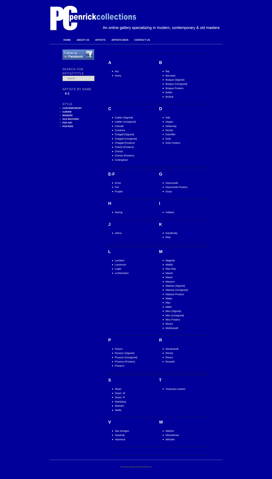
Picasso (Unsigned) (126, 357)
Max (167, 302)
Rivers (169, 357)
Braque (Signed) (174, 79)
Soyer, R (120, 397)
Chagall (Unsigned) (126, 138)
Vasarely (120, 435)
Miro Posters (172, 319)
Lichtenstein (122, 273)
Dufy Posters (172, 142)
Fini (117, 187)
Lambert (119, 260)
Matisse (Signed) (175, 285)
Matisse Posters (174, 294)
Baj (167, 71)
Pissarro (119, 365)
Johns (118, 233)
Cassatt (119, 126)
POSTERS (67, 126)
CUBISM (66, 111)
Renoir (169, 353)
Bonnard (170, 75)
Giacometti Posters (176, 187)
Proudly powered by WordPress (136, 467)
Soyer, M (120, 393)
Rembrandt (171, 348)
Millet (168, 306)
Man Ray (170, 268)
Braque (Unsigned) (176, 83)
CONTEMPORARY (72, 108)
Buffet (168, 92)
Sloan (118, 388)
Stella (118, 410)
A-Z (67, 93)
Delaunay (170, 126)
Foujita (119, 191)
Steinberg (120, 401)
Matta (168, 298)
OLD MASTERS (70, 119)
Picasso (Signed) (124, 353)
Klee (168, 237)
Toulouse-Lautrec (175, 388)
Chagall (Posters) (125, 142)
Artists (100, 40)
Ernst (118, 182)
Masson (170, 281)
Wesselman (172, 435)
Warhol (169, 430)
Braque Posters (174, 88)
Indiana (169, 212)
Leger (118, 268)
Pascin (119, 348)
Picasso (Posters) (125, 361)
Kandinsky (171, 233)
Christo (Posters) (124, 155)
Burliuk (169, 96)
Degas (169, 121)
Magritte (170, 260)
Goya (168, 191)
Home (67, 40)
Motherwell (171, 328)
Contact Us (142, 40)
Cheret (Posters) (124, 147)
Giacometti (171, 182)
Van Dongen (122, 430)
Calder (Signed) (124, 117)
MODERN (67, 115)
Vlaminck (120, 439)
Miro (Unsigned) (174, 315)
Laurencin (120, 264)
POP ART (67, 122)
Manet (169, 273)
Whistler (170, 439)
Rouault (170, 361)
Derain (169, 130)
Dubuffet (170, 134)
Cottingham (121, 159)
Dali (167, 117)
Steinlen (119, 405)
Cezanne (120, 130)
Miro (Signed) (173, 311)
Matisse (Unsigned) (176, 289)
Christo (119, 151)
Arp (117, 71)
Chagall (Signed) (124, 134)
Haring (118, 212)
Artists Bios (119, 40)
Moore (169, 323)
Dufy (168, 138)
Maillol (169, 264)
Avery (118, 75)
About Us (83, 40)
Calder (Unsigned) (125, 121)
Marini (169, 277)
